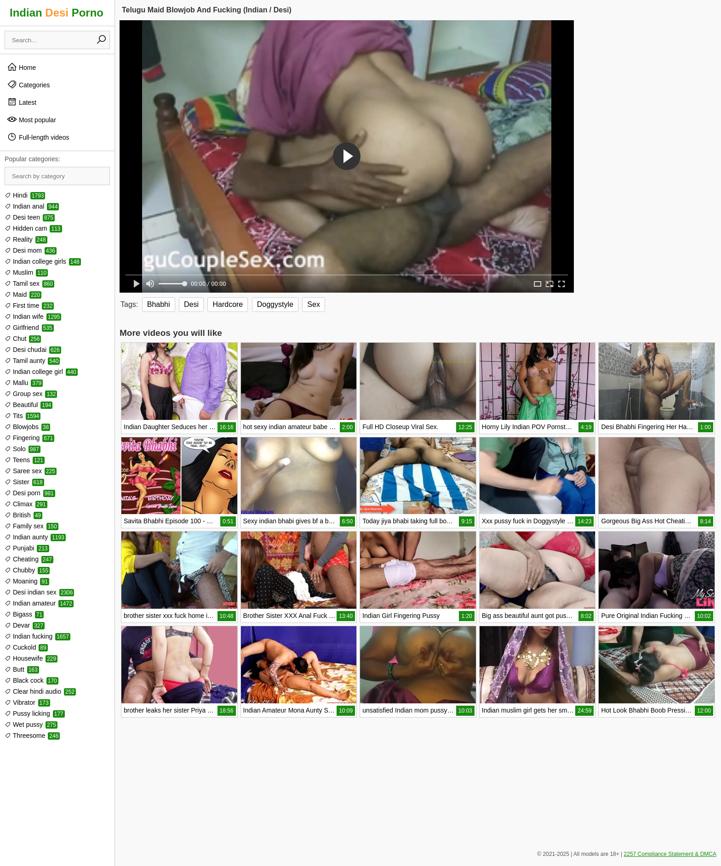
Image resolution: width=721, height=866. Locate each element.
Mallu (24, 382)
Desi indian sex (39, 592)
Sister (24, 482)
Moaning (27, 581)
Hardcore (227, 304)
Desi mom (31, 250)
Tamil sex (29, 283)
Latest (21, 102)
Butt (22, 669)
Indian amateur (39, 603)
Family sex (31, 526)
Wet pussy (31, 724)
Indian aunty (35, 537)
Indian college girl (41, 371)
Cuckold (26, 647)
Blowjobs (27, 426)
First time (29, 305)
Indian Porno (56, 12)
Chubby (27, 570)
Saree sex (31, 471)
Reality (26, 239)
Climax (26, 504)
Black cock (31, 680)
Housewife (31, 658)
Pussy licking (35, 713)
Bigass (24, 614)
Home (21, 67)
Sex (313, 304)
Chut (23, 338)
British (23, 515)
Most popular (31, 119)
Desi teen (30, 217)
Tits (22, 415)
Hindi (25, 195)
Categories (28, 84)
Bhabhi (158, 304)
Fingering (29, 437)
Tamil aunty (32, 360)
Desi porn (30, 493)
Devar (25, 625)
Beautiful (28, 404)
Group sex (31, 393)
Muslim (26, 272)
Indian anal (32, 206)
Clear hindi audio (40, 691)
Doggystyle (275, 304)
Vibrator (27, 702)
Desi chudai (33, 349)
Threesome (32, 735)
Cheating (29, 559)
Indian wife (33, 316)
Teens (25, 460)
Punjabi (27, 548)
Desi (191, 304)
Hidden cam (33, 228)
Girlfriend (29, 327)
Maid (23, 294)
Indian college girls (43, 261)
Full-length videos (38, 137)
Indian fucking (37, 636)
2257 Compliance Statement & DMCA (670, 854)
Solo (22, 449)
